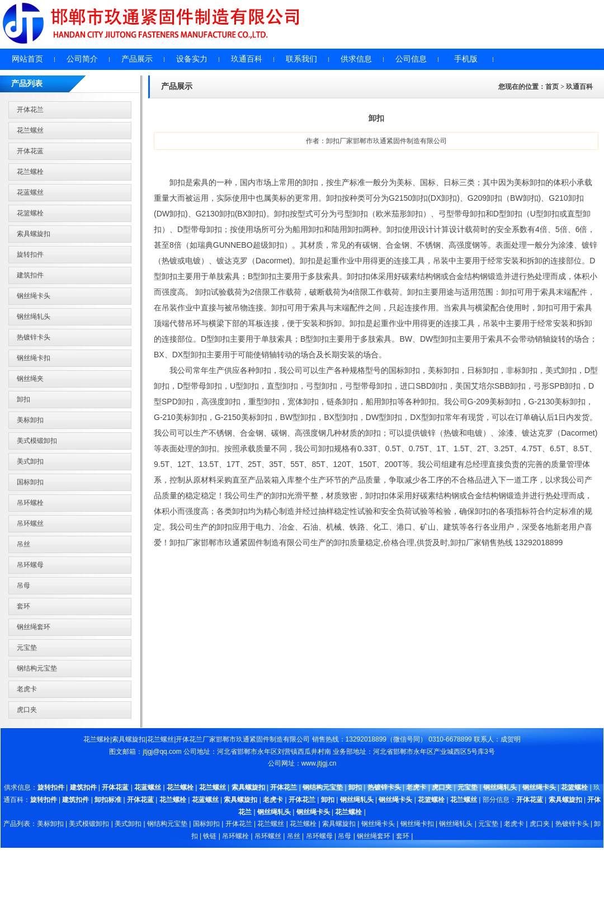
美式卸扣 (30, 461)
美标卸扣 (30, 420)
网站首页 (27, 59)
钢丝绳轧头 (33, 316)
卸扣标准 (108, 800)
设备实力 (191, 59)
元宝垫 (27, 647)
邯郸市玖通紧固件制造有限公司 (263, 739)
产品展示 (137, 59)
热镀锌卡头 (33, 337)
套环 (23, 606)
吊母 (23, 585)
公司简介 (82, 59)
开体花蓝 (30, 151)
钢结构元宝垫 (37, 668)
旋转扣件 (30, 254)
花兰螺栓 (30, 172)
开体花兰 (30, 110)
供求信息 (356, 59)
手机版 (466, 59)
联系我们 (301, 59)
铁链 (209, 836)
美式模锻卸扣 (37, 441)
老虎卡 (27, 689)
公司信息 (411, 59)
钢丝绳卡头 (33, 296)
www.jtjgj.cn (319, 763)
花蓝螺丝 (30, 192)
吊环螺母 (30, 565)
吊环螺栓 (30, 503)
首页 (552, 87)
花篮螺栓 (30, 213)
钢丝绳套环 (33, 627)
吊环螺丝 (30, 523)
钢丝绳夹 (30, 379)
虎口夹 (27, 710)
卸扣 (23, 399)
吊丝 (23, 544)
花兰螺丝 (30, 130)
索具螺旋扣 (33, 234)
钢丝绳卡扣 (33, 358)
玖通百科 (246, 59)
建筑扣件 (30, 275)
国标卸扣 (30, 482)
